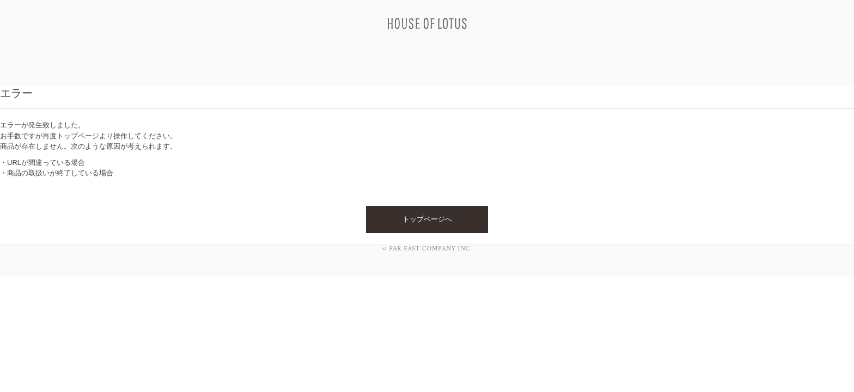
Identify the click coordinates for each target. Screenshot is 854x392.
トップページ (78, 136)
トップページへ (427, 219)
